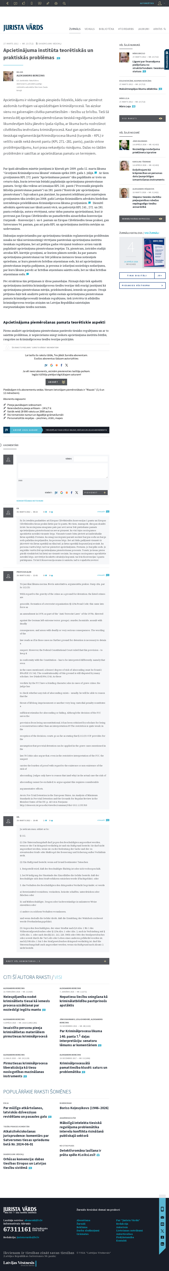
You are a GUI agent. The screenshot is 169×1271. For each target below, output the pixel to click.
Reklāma (82, 1227)
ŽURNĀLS (75, 29)
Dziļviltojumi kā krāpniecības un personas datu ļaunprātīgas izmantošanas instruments (148, 174)
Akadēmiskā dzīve (68, 1118)
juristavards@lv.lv (28, 1237)
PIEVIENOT (91, 492)
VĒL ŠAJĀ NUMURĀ (129, 45)
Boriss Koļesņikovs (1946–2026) (84, 1108)
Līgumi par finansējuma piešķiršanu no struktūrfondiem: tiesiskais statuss (148, 66)
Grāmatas (83, 1234)
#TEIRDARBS (126, 29)
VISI (58, 977)
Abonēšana (83, 1220)
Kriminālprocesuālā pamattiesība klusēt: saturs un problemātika (83, 1067)
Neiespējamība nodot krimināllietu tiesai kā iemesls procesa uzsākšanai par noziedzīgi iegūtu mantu (26, 1003)
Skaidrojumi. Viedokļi (49, 43)
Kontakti (121, 1240)
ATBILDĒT (101, 512)
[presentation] (91, 484)
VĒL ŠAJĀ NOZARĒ (129, 132)
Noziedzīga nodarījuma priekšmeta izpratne (146, 150)
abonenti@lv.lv (34, 1220)
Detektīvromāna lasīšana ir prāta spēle (80, 1152)
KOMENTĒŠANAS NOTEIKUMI (30, 501)
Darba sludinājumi (88, 1230)
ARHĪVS (157, 29)
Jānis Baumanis (67, 1019)
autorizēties (147, 3)
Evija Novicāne (126, 81)
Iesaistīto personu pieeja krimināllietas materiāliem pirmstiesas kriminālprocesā (25, 1031)
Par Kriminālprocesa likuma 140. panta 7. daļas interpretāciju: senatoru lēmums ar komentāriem (81, 1038)
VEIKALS (90, 29)
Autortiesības (124, 1234)
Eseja (6, 1103)
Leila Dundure (83, 1019)
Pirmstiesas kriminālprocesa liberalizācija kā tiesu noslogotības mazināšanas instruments (25, 1069)
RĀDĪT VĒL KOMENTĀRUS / (56, 961)
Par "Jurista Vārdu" (128, 1220)
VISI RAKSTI (142, 118)
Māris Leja (124, 98)
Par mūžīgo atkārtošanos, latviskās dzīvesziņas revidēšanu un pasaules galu (25, 1112)
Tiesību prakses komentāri (16, 1126)
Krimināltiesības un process (142, 219)
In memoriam (66, 1103)
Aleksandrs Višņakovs (143, 189)
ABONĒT (53, 382)
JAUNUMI (143, 29)
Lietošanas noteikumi (129, 1230)
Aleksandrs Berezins (31, 75)
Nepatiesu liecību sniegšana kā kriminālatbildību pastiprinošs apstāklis (84, 1000)
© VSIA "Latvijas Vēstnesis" (94, 1252)
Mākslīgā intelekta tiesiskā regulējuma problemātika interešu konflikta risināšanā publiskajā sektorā (82, 1129)
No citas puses (67, 1145)
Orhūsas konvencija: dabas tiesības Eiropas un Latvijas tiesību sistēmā (24, 1163)
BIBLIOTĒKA (106, 29)
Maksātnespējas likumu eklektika (138, 88)
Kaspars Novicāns (142, 81)
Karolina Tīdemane (142, 161)
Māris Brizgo (139, 53)
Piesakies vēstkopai (142, 285)
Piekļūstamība (125, 1237)
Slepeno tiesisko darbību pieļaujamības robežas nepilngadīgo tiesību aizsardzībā (147, 201)
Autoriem (122, 1227)
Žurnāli (81, 1223)
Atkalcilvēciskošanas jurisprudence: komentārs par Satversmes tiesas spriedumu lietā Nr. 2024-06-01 (26, 1137)
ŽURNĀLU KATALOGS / (139, 232)
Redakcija (122, 1223)
